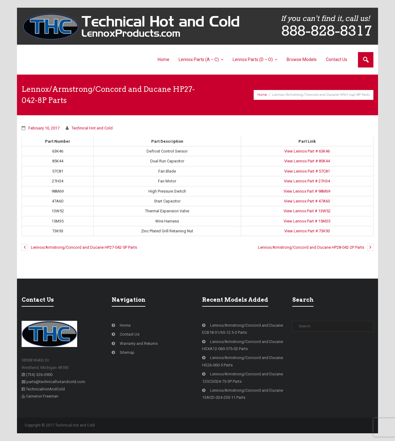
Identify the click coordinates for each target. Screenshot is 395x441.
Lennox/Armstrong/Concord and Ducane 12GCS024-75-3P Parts (242, 377)
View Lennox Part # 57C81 (307, 171)
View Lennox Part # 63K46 (307, 151)
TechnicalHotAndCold (45, 389)
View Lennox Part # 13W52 (307, 211)
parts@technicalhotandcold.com (56, 381)
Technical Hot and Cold (92, 128)
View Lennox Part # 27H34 (307, 181)
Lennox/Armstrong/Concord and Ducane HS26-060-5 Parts (242, 361)
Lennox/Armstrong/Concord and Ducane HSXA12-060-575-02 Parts (242, 345)
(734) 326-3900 (39, 374)
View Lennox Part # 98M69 (307, 191)
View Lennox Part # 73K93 (307, 231)
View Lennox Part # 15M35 (307, 221)
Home (262, 95)
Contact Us (129, 334)
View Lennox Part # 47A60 (307, 201)
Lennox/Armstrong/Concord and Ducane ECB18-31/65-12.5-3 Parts (242, 329)
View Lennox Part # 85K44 (307, 161)
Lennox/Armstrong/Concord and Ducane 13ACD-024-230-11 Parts (242, 394)
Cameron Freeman (42, 396)
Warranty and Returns (139, 343)
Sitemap (127, 352)
